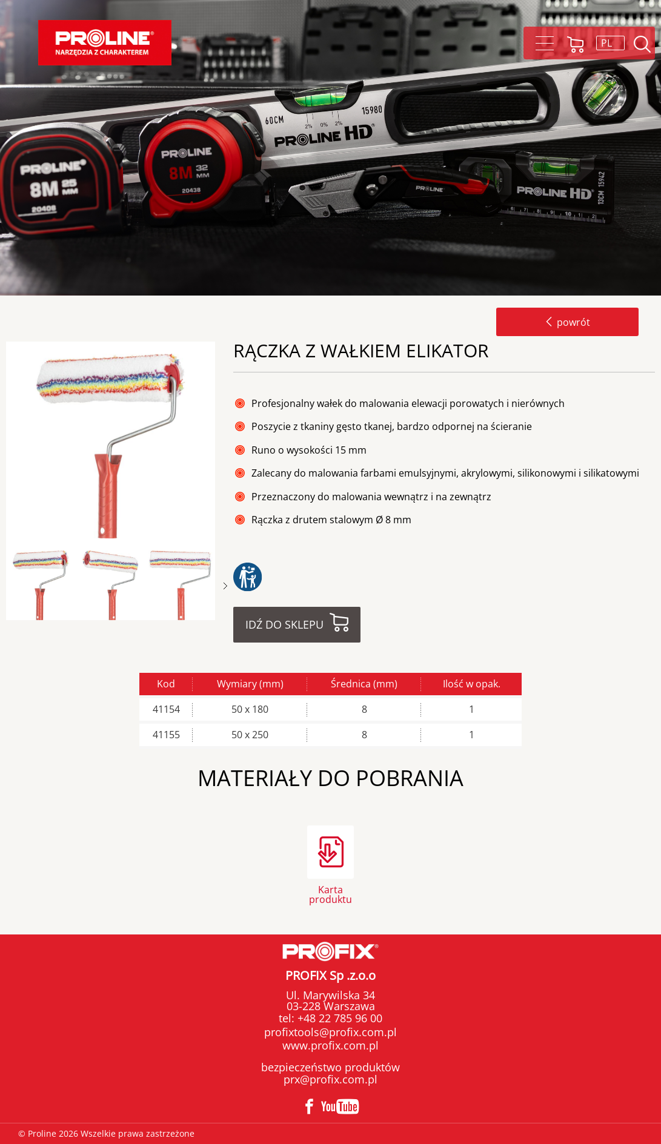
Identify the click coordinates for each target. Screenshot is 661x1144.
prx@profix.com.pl (330, 1079)
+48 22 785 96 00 (338, 1018)
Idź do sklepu (284, 624)
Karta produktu (330, 893)
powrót (567, 322)
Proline (105, 42)
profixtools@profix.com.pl (330, 1032)
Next (225, 585)
